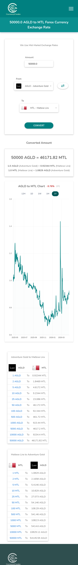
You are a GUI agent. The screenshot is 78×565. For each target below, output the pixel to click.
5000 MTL (15, 526)
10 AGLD (16, 393)
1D (31, 193)
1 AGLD (17, 375)
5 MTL (15, 484)
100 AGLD (16, 411)
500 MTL (15, 514)
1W (39, 193)
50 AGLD (16, 405)
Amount (29, 57)
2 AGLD (17, 381)
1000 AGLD (16, 422)
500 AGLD (16, 417)
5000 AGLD (16, 428)
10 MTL (16, 490)
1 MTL (15, 473)
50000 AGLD (17, 440)
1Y (55, 193)
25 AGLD (16, 399)
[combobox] (33, 86)
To (22, 100)
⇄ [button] (62, 86)
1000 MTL (15, 520)
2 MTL (15, 479)
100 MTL (15, 508)
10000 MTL (16, 532)
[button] (71, 8)
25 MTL (16, 496)
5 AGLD (17, 387)
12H (23, 193)
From (18, 78)
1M (47, 193)
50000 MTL (16, 538)
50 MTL (16, 502)
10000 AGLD (17, 434)
